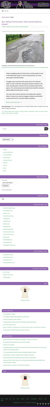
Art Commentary (7, 154)
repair (3, 113)
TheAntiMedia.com (8, 210)
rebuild (45, 111)
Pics (14, 398)
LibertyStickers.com (8, 257)
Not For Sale (6, 272)
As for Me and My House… (10, 324)
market (36, 111)
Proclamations (6, 157)
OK (45, 128)
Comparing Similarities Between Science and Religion (16, 342)
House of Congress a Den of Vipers (12, 319)
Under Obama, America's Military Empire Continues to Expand (18, 355)
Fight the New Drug (8, 274)
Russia (6, 113)
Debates (5, 162)
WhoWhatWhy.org (7, 239)
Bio (10, 398)
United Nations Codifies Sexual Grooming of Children (16, 330)
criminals (22, 111)
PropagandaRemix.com (9, 262)
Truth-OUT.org (6, 221)
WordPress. (34, 402)
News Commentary (23, 26)
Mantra (28, 402)
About (6, 398)
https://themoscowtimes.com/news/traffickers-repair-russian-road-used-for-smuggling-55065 (25, 67)
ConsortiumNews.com (8, 231)
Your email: (4, 180)
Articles (5, 149)
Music (4, 168)
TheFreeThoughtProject (9, 208)
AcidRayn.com (16, 402)
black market (8, 111)
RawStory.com (6, 226)
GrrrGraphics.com (7, 260)
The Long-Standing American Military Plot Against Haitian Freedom (19, 352)
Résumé (40, 398)
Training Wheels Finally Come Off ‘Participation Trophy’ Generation (19, 322)
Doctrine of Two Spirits (9, 344)
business (17, 111)
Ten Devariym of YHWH (9, 314)
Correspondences (7, 160)
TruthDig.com (6, 218)
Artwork (5, 165)
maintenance (32, 111)
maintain (26, 111)
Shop (2, 400)
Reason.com (6, 224)
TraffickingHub (6, 277)
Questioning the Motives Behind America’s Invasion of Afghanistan (19, 357)
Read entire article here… (14, 102)
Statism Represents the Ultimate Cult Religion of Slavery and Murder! (20, 339)
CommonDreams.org (8, 234)
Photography (34, 398)
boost (13, 111)
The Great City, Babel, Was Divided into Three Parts (16, 316)
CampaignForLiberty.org (9, 245)
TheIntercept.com (7, 242)
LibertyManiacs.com (8, 254)
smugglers (15, 113)
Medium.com (6, 213)
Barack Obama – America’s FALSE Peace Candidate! (16, 365)
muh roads (41, 111)
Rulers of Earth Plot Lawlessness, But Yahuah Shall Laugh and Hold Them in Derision (24, 327)
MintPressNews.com (8, 229)
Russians (11, 113)
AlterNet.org (6, 237)
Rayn (4, 26)
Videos (22, 398)
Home (2, 398)
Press (4, 170)
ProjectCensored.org (8, 216)
